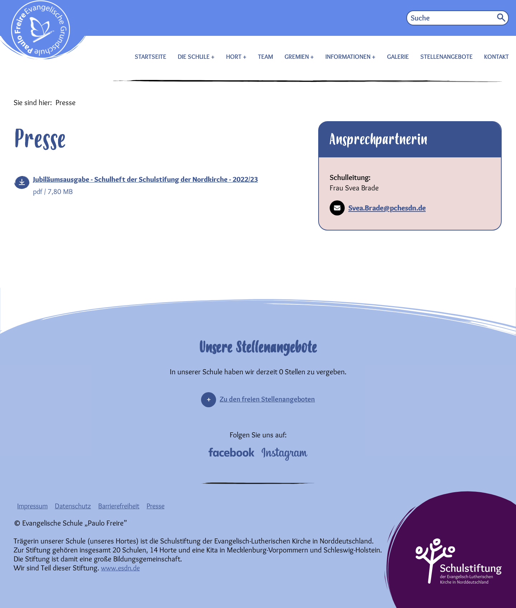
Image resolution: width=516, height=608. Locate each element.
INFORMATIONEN (348, 57)
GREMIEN (297, 57)
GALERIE (398, 57)
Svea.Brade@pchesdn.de (378, 207)
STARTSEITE (150, 57)
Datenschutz (77, 505)
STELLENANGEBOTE (446, 57)
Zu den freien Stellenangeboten (267, 398)
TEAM (265, 57)
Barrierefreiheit (126, 505)
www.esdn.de (122, 567)
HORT (234, 57)
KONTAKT (496, 57)
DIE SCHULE (194, 57)
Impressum (34, 505)
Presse (166, 505)
